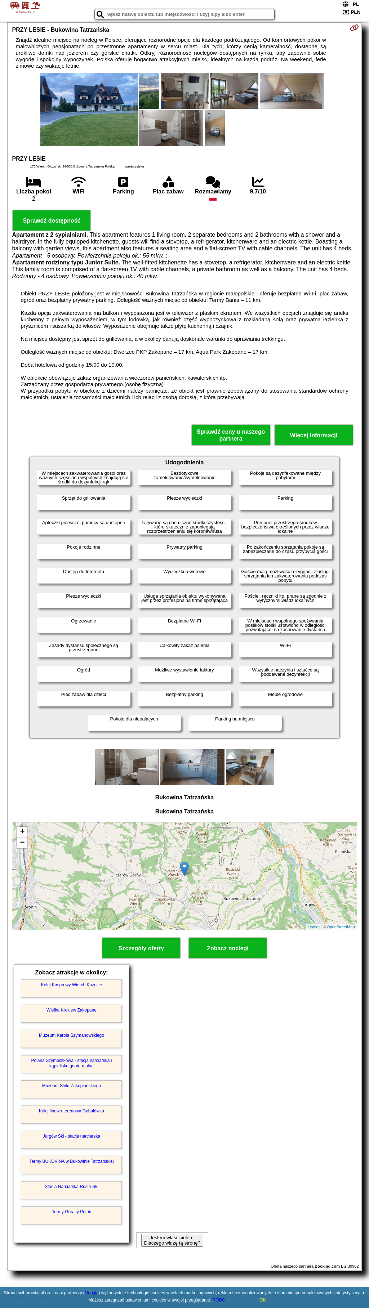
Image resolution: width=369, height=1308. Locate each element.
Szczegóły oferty (141, 948)
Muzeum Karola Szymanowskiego (71, 1035)
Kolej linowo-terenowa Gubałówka (71, 1110)
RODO (218, 1300)
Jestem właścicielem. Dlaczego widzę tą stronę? (172, 1240)
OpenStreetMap (341, 927)
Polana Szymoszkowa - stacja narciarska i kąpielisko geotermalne (71, 1063)
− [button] (22, 843)
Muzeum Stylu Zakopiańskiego (71, 1085)
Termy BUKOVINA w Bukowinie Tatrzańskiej (72, 1161)
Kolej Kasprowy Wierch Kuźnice (71, 984)
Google (92, 1292)
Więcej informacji (313, 435)
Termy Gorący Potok (71, 1211)
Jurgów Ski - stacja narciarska (71, 1136)
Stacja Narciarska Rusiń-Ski (71, 1186)
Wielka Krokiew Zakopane (71, 1010)
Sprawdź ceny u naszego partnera (231, 435)
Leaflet (314, 927)
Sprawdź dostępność (51, 221)
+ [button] (22, 832)
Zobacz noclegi (228, 948)
